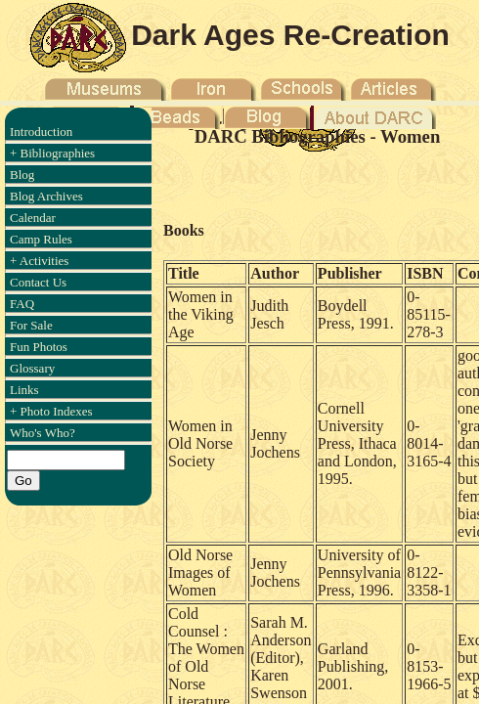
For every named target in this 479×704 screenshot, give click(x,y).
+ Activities (39, 260)
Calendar (33, 217)
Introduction (41, 131)
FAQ (22, 303)
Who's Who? (42, 432)
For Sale (31, 325)
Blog (22, 174)
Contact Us (38, 282)
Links (24, 389)
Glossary (32, 368)
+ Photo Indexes (51, 411)
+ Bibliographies (52, 153)
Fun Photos (38, 346)
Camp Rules (41, 239)
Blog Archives (46, 196)
